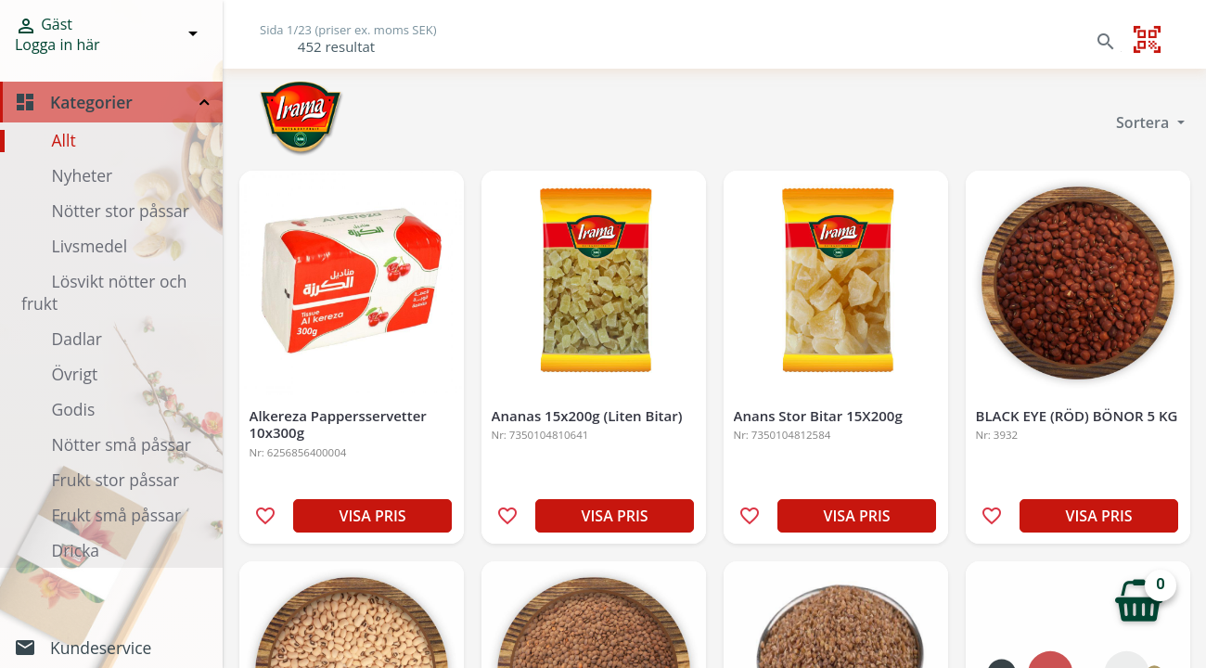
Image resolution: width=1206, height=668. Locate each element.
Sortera (1144, 122)
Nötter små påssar (122, 444)
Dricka (76, 550)
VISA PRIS (373, 516)
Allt (64, 140)
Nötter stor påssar (121, 210)
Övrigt (75, 374)
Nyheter (82, 175)
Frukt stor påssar (116, 480)
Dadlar (77, 339)
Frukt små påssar (117, 515)
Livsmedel (90, 246)
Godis (74, 409)
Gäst (57, 33)
